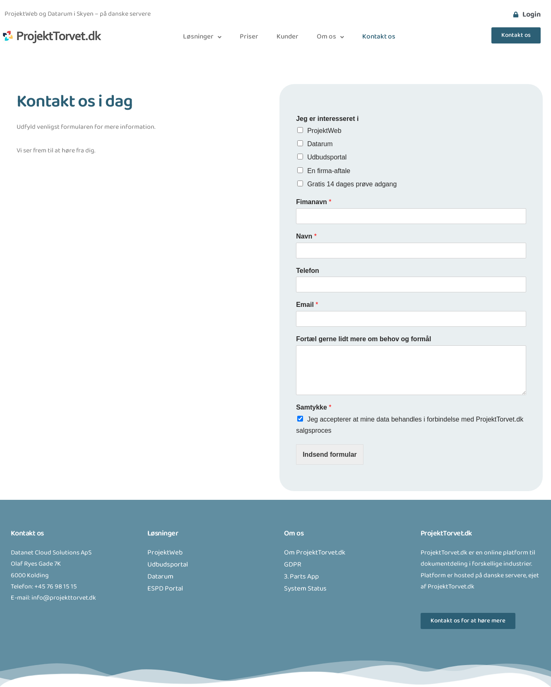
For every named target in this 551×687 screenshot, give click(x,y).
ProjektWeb (324, 130)
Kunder (287, 37)
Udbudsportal (326, 157)
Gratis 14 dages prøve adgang (352, 184)
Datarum (319, 143)
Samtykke (313, 407)
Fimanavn (313, 201)
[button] (202, 37)
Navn (306, 236)
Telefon (307, 270)
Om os (330, 37)
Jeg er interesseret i (327, 118)
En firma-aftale (328, 170)
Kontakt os (378, 37)
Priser (249, 37)
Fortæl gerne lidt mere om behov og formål (363, 338)
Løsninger (202, 37)
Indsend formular (330, 454)
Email (307, 304)
